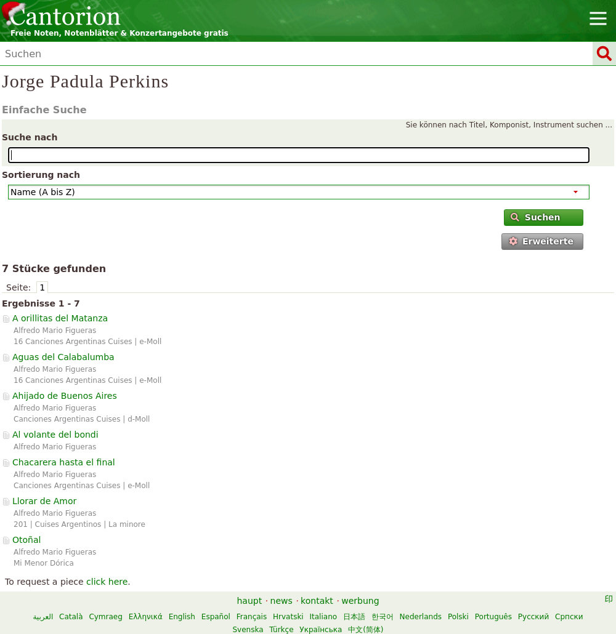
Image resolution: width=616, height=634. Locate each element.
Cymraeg (105, 616)
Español (215, 616)
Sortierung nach (41, 175)
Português (493, 616)
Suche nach (29, 137)
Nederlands (421, 616)
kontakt (317, 601)
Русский (533, 616)
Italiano (324, 616)
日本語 (354, 616)
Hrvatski (288, 616)
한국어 (382, 616)
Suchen (535, 217)
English (182, 616)
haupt (249, 601)
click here (107, 582)
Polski (458, 616)
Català (71, 616)
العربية (43, 616)
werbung (360, 601)
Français (252, 616)
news (281, 601)
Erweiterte (541, 241)
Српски (569, 616)
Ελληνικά (146, 616)
